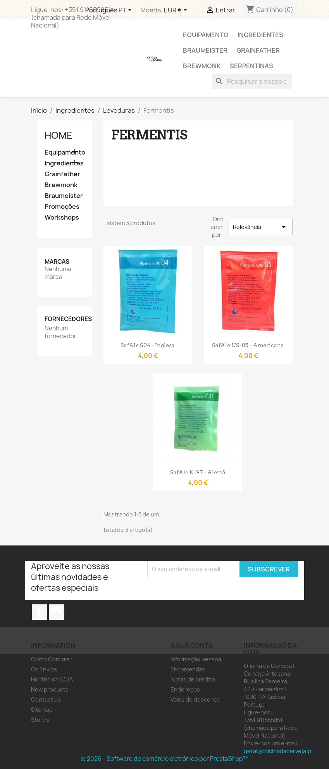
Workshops (62, 217)
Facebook (39, 612)
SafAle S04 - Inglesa (148, 345)
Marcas (57, 262)
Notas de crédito (193, 679)
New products (50, 689)
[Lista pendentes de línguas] (109, 10)
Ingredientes (260, 35)
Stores (40, 719)
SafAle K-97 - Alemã (198, 472)
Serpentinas (251, 66)
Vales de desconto (195, 699)
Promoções (62, 207)
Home (58, 135)
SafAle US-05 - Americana (248, 345)
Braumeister (205, 50)
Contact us (46, 699)
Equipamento (206, 35)
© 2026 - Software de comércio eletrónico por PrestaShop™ (164, 759)
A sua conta (192, 645)
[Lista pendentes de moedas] (177, 10)
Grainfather (258, 50)
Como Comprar (51, 659)
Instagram (56, 612)
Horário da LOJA (52, 679)
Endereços (185, 689)
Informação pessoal (196, 659)
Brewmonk (202, 66)
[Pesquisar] (252, 81)
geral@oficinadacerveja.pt (278, 751)
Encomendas (188, 669)
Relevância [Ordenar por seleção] (260, 227)
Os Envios (44, 669)
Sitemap (42, 709)
